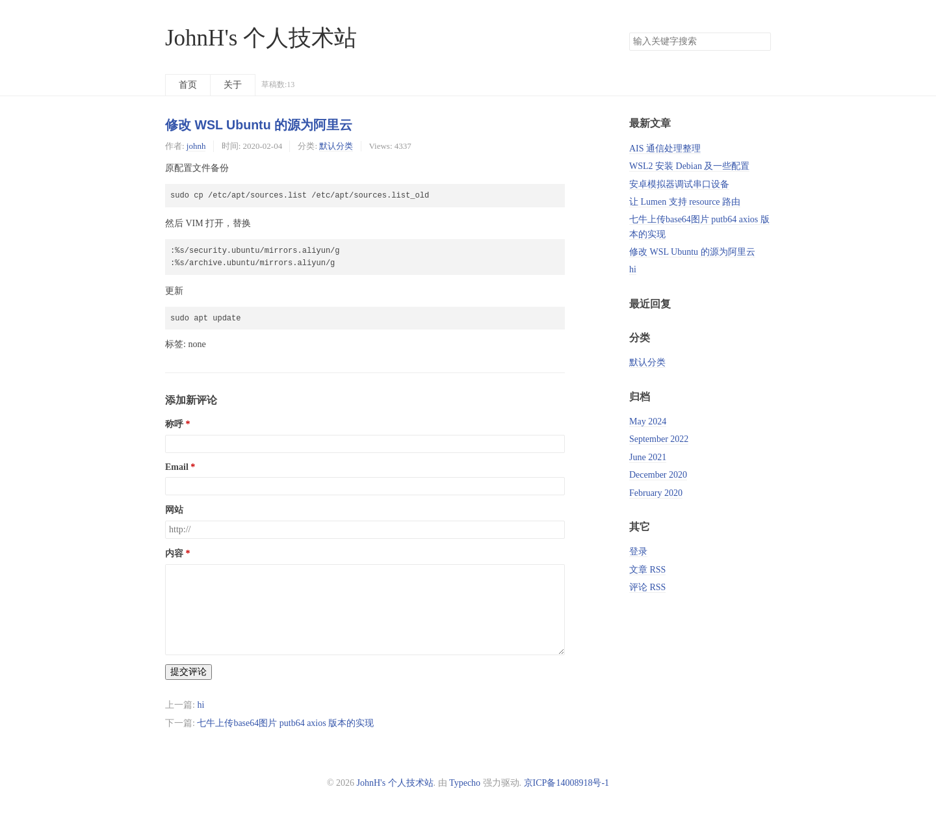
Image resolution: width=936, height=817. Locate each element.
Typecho (464, 783)
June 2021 (647, 457)
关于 (233, 85)
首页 (188, 85)
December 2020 (658, 475)
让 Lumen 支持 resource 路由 (684, 202)
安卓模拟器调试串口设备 (679, 184)
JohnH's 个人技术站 (261, 38)
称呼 (174, 424)
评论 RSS (647, 587)
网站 (174, 510)
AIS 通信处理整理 (665, 148)
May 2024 (647, 421)
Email (176, 467)
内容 (174, 553)
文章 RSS (647, 570)
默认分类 (336, 146)
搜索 (760, 41)
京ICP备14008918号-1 (566, 783)
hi (200, 705)
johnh (196, 146)
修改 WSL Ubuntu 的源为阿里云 (258, 125)
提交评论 (188, 672)
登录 (638, 551)
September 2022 (658, 439)
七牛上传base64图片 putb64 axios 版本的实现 (285, 723)
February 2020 (655, 493)
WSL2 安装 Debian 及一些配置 (689, 166)
